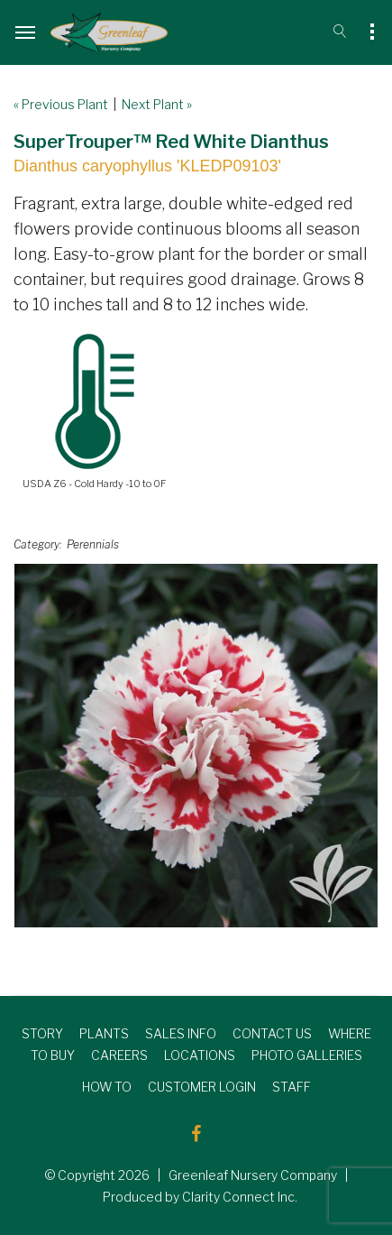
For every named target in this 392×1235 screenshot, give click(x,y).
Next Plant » (157, 104)
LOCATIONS (199, 1055)
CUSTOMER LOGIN (202, 1086)
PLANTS (104, 1033)
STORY (42, 1033)
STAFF (291, 1086)
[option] (196, 745)
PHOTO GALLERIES (306, 1055)
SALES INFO (180, 1033)
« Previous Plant (61, 104)
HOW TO (107, 1086)
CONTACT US (272, 1033)
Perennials (93, 544)
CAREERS (119, 1055)
